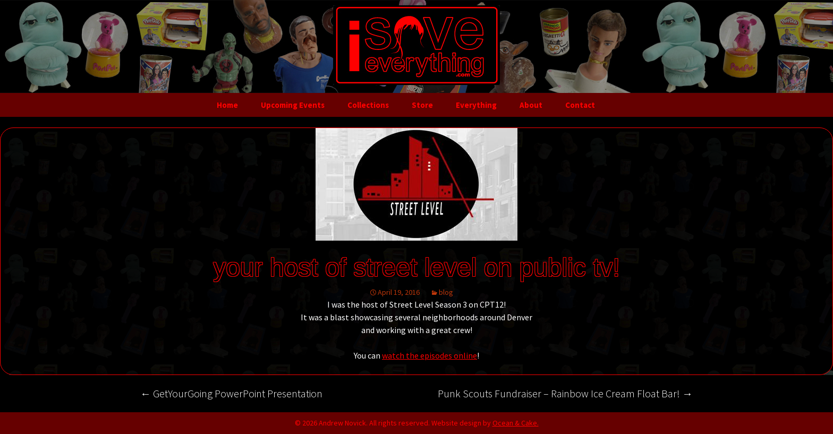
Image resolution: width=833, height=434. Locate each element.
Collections (368, 105)
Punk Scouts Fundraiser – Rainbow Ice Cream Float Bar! (565, 393)
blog (446, 292)
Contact (580, 105)
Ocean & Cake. (515, 423)
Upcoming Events (293, 105)
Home (227, 105)
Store (422, 105)
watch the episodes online (429, 355)
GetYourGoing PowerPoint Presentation (231, 393)
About (531, 105)
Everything (476, 105)
